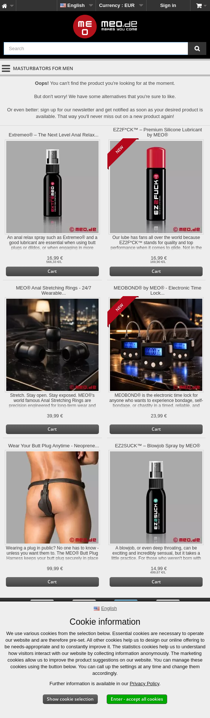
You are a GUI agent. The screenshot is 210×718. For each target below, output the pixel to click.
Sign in (168, 5)
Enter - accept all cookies (137, 699)
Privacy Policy (144, 683)
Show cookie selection (70, 699)
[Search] (197, 48)
